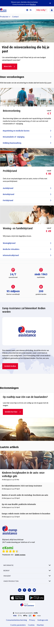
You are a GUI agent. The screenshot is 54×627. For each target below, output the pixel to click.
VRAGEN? (7, 576)
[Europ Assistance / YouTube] (34, 590)
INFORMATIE (8, 565)
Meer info (9, 66)
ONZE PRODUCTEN (10, 581)
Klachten (40, 625)
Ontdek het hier (13, 412)
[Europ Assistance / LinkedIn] (19, 590)
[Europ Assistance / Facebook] (24, 590)
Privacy (32, 620)
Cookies (31, 625)
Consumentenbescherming (16, 620)
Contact (15, 16)
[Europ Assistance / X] (29, 590)
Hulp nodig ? (41, 10)
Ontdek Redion (10, 366)
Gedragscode (42, 620)
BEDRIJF (6, 570)
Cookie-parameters (18, 625)
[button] (29, 10)
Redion (33, 4)
